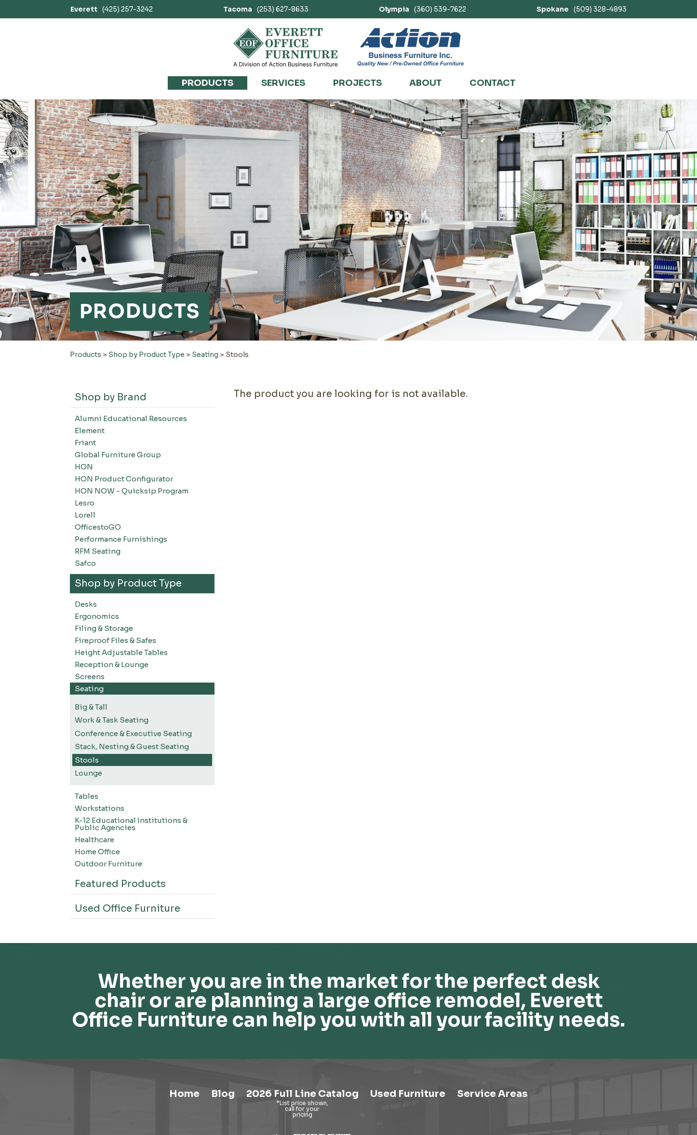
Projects (357, 83)
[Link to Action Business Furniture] (410, 47)
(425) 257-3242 (111, 9)
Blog (223, 1094)
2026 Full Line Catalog (302, 1094)
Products (207, 83)
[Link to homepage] (285, 47)
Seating (205, 354)
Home (184, 1094)
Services (283, 83)
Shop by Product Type (146, 354)
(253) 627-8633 (265, 9)
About (425, 83)
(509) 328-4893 (581, 9)
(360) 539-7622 (422, 9)
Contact (492, 83)
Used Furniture (407, 1094)
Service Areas (492, 1094)
